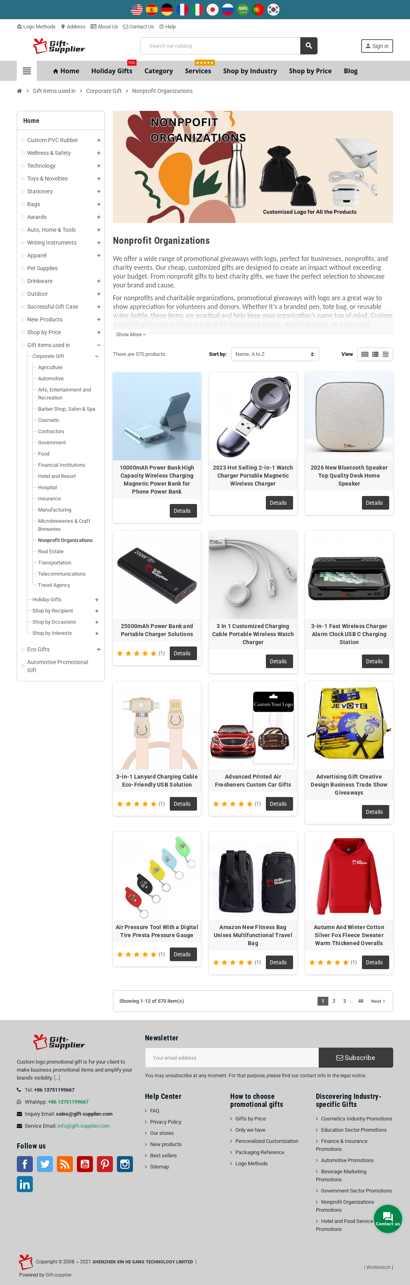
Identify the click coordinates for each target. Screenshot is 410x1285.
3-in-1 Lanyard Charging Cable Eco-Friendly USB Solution (157, 780)
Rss (65, 1164)
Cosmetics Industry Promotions (356, 1119)
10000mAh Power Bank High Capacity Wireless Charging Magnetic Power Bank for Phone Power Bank (157, 479)
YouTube (85, 1164)
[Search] (228, 45)
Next (379, 1001)
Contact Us (138, 27)
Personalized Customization (266, 1141)
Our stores (162, 1133)
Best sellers (163, 1155)
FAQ (154, 1111)
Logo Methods (36, 27)
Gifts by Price (250, 1119)
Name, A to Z (250, 354)
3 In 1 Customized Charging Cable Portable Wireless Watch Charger (253, 634)
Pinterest (105, 1164)
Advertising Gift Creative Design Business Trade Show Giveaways (349, 784)
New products (166, 1144)
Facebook (25, 1164)
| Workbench (377, 1267)
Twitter (45, 1164)
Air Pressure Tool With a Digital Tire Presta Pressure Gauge (157, 931)
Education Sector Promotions (354, 1130)
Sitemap (159, 1167)
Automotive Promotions (347, 1160)
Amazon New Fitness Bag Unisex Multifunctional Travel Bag (253, 935)
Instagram (125, 1164)
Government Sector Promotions (356, 1191)
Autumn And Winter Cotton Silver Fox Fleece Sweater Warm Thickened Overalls (349, 935)
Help (167, 27)
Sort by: (218, 354)
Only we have (250, 1130)
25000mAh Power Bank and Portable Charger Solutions (157, 630)
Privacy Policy (165, 1122)
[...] (57, 1078)
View (347, 354)
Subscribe (355, 1058)
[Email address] (232, 1058)
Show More (131, 334)
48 (360, 1001)
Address (73, 27)
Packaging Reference (259, 1152)
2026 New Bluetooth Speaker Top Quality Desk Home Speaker (349, 475)
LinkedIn (25, 1184)
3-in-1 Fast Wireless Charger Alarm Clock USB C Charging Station (349, 634)
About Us (104, 27)
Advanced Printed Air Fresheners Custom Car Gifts (253, 780)
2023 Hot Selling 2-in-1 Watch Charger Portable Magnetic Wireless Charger (253, 475)
